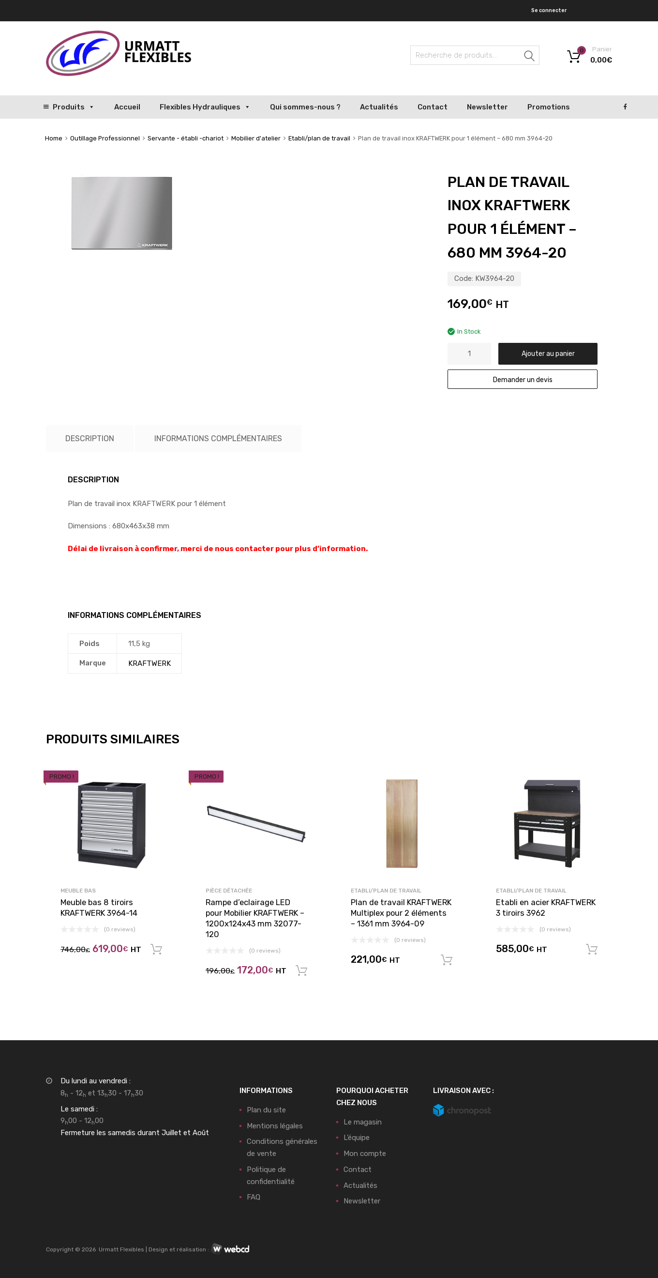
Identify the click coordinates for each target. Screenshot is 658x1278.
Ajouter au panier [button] (156, 949)
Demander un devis (523, 380)
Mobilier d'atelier (256, 138)
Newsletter (487, 107)
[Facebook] (625, 107)
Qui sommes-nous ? (305, 107)
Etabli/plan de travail (319, 138)
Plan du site (266, 1110)
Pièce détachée (229, 890)
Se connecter (549, 10)
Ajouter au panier (548, 353)
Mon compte (365, 1153)
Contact (433, 107)
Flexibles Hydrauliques (205, 107)
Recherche (529, 57)
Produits (74, 107)
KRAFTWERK (149, 663)
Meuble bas (78, 890)
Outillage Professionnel (105, 138)
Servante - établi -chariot (186, 138)
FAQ (253, 1197)
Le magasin (363, 1122)
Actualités (379, 107)
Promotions (548, 107)
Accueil (127, 107)
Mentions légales (275, 1126)
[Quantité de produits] (469, 354)
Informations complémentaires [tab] (218, 438)
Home (53, 138)
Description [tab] (89, 438)
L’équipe (357, 1137)
